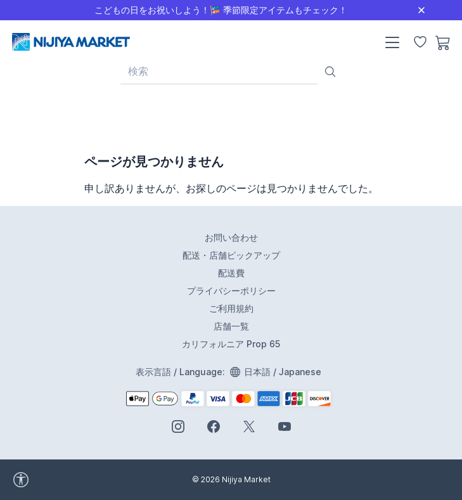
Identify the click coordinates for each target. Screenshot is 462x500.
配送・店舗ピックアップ (231, 255)
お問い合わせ (231, 237)
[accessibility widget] (56, 479)
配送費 (231, 272)
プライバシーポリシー (231, 290)
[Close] (421, 10)
